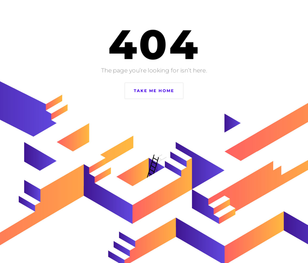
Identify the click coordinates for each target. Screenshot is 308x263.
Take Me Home (154, 90)
